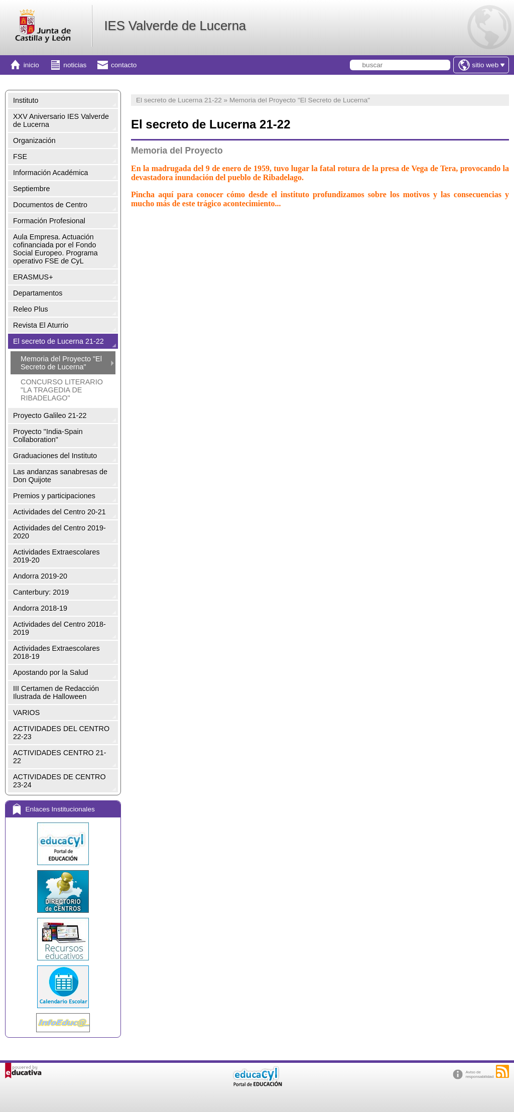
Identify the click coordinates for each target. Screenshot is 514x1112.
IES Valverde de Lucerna (175, 26)
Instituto (25, 100)
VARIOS (26, 713)
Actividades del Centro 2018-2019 (59, 628)
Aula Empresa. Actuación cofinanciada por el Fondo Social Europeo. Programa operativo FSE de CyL (55, 249)
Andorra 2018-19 (40, 608)
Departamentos (37, 293)
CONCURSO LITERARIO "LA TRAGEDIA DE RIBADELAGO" (62, 390)
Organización (34, 140)
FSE (20, 157)
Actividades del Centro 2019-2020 (59, 532)
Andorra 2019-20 (40, 576)
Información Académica (50, 173)
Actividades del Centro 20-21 (59, 512)
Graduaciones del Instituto (55, 456)
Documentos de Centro (50, 205)
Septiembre (31, 189)
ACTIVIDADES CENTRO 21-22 (59, 757)
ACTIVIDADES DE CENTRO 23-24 (59, 781)
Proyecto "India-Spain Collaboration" (48, 436)
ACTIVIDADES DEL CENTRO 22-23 (61, 733)
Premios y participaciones (54, 496)
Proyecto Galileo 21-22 (49, 415)
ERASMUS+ (33, 277)
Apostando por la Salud (50, 672)
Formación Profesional (49, 221)
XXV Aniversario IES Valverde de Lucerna (61, 120)
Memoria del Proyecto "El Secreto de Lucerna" (61, 363)
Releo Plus (30, 309)
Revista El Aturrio (40, 325)
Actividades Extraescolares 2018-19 (56, 652)
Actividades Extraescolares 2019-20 (56, 556)
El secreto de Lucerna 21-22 (58, 341)
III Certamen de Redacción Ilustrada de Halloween (56, 692)
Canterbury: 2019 (41, 592)
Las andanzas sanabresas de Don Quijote (60, 476)
